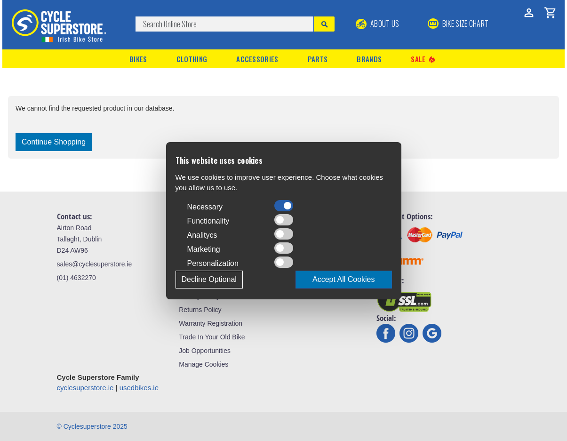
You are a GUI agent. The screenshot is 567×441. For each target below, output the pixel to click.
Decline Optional (209, 279)
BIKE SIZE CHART (458, 23)
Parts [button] (318, 59)
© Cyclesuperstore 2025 (92, 426)
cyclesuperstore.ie (85, 388)
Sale (423, 59)
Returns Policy (200, 309)
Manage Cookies (203, 364)
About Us (377, 23)
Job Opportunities (205, 350)
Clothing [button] (191, 59)
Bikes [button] (138, 59)
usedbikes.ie (139, 388)
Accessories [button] (257, 59)
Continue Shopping (54, 142)
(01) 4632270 (76, 277)
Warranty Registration (210, 323)
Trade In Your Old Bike (212, 337)
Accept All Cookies (343, 279)
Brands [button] (369, 59)
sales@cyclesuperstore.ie (94, 264)
